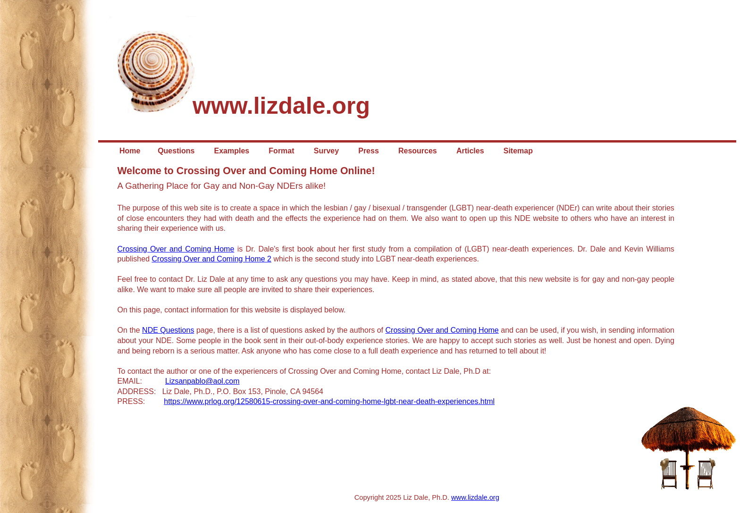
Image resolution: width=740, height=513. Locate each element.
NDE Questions (168, 330)
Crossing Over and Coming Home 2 (211, 259)
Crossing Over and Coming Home (176, 249)
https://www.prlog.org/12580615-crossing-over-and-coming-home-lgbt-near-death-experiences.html (329, 401)
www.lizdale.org (475, 497)
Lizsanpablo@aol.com (202, 381)
